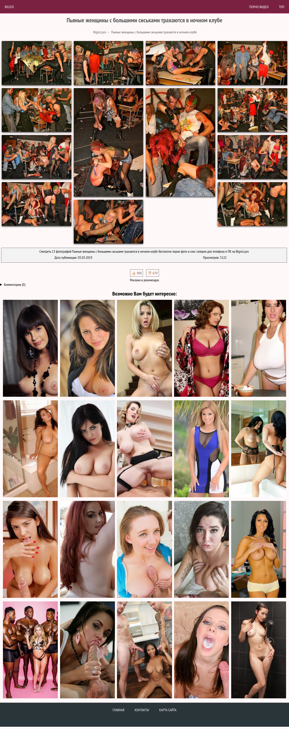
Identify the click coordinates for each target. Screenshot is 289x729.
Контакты (142, 710)
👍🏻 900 (136, 273)
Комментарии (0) (14, 284)
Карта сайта (167, 710)
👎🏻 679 (152, 273)
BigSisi (9, 7)
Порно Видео (259, 7)
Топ (281, 7)
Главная (118, 710)
